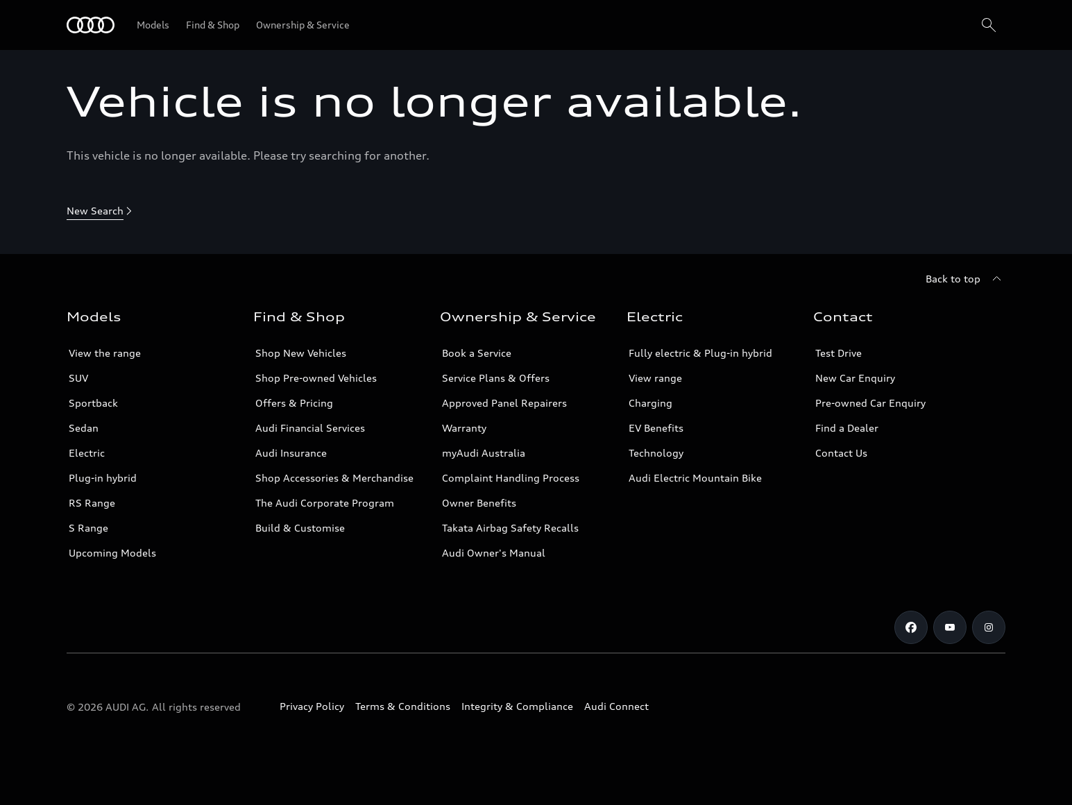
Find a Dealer (846, 428)
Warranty (464, 428)
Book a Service (476, 353)
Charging (650, 403)
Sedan (84, 428)
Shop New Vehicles (300, 353)
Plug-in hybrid (103, 478)
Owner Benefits (479, 503)
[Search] (988, 25)
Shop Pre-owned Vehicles (316, 378)
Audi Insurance (291, 453)
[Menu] (90, 25)
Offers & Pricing (294, 403)
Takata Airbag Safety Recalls (510, 528)
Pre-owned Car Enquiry (870, 403)
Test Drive (838, 353)
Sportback (93, 403)
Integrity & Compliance (517, 706)
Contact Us (841, 453)
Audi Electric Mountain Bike (695, 478)
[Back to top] (965, 279)
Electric (87, 453)
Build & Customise (300, 528)
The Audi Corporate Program (324, 503)
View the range (105, 353)
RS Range (92, 503)
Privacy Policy (312, 706)
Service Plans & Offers (496, 378)
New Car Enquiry (855, 378)
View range (655, 378)
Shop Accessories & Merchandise (334, 478)
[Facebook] (911, 627)
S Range (88, 528)
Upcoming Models (112, 553)
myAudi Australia (483, 453)
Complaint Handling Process (510, 478)
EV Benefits (656, 428)
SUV (78, 378)
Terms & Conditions (402, 706)
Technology (656, 453)
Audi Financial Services (310, 428)
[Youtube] (950, 627)
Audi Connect (616, 706)
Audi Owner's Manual (493, 553)
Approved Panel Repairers (504, 403)
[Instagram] (988, 627)
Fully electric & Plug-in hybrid (700, 353)
